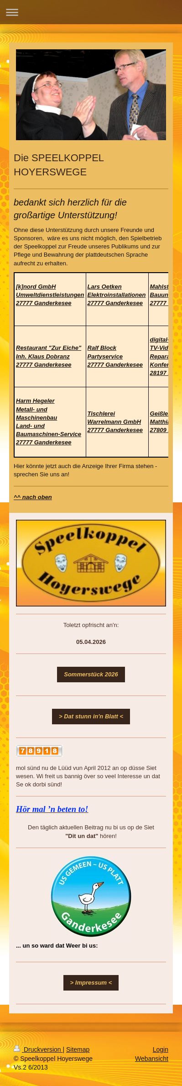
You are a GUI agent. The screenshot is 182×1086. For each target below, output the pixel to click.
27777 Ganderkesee (43, 303)
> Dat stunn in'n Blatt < (91, 716)
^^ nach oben (33, 497)
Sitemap (77, 1049)
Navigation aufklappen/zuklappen (91, 12)
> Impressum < (91, 982)
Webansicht (151, 1058)
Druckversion (38, 1049)
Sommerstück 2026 (91, 674)
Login (160, 1049)
